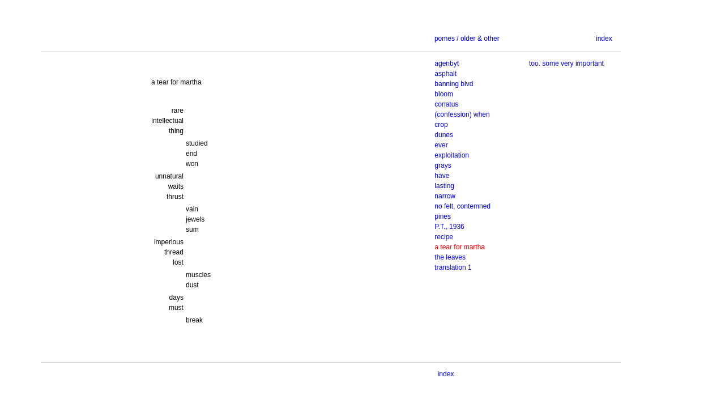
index (604, 38)
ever (440, 145)
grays (442, 165)
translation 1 (452, 267)
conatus (446, 104)
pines (442, 216)
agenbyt (446, 63)
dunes (443, 135)
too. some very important (566, 63)
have (441, 176)
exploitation (451, 155)
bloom (443, 94)
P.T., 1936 (449, 227)
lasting (444, 186)
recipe (443, 237)
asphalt (445, 74)
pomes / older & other (467, 38)
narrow (444, 196)
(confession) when (461, 114)
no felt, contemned (462, 206)
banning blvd (453, 84)
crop (440, 125)
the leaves (450, 257)
